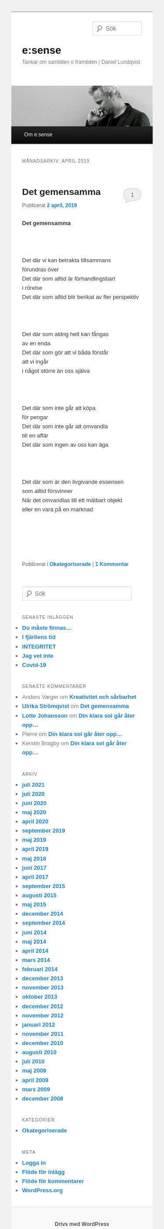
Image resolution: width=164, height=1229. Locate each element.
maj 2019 (34, 840)
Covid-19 (34, 665)
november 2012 (43, 1015)
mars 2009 (36, 1089)
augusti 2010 (39, 1052)
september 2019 (43, 830)
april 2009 (35, 1080)
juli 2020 (33, 794)
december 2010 (42, 1043)
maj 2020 (34, 812)
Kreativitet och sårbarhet (103, 697)
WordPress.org (42, 1190)
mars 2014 (36, 960)
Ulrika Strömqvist (46, 706)
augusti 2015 (39, 895)
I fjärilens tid (39, 637)
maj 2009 (34, 1070)
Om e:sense (38, 135)
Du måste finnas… (47, 628)
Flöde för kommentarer (53, 1181)
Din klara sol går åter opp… (85, 734)
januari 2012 (38, 1024)
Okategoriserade (70, 564)
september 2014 (43, 923)
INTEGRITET (39, 646)
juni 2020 (34, 803)
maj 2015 (34, 904)
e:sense (41, 50)
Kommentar (112, 564)
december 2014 (42, 913)
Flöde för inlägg (43, 1172)
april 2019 (35, 849)
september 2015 (43, 886)
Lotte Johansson (45, 715)
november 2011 (43, 1034)
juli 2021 (33, 784)
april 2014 (35, 951)
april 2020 (35, 821)
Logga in (34, 1163)
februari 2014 (40, 969)
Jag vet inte (38, 656)
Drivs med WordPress (82, 1224)
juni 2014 (34, 932)
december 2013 (42, 978)
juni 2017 (34, 867)
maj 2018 (34, 858)
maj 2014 (34, 941)
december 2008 (42, 1098)
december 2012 (42, 1006)
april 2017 (35, 877)
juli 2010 (33, 1061)
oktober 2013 (39, 996)
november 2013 (43, 987)
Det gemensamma (61, 192)
